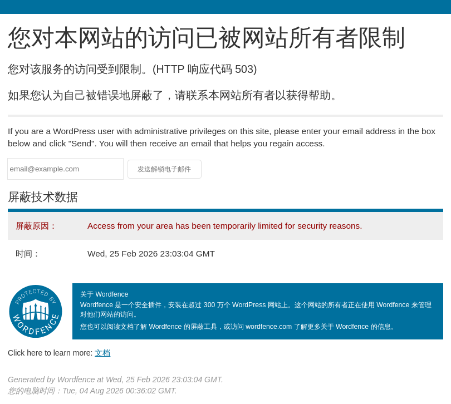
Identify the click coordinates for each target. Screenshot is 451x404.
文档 (102, 352)
